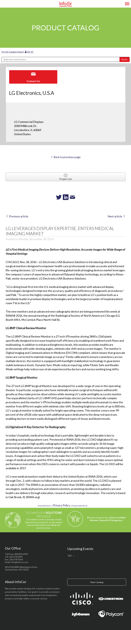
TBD (69, 555)
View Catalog (96, 582)
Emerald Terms (44, 505)
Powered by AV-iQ (79, 505)
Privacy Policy (61, 505)
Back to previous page (66, 157)
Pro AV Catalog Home (12, 51)
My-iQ (29, 51)
